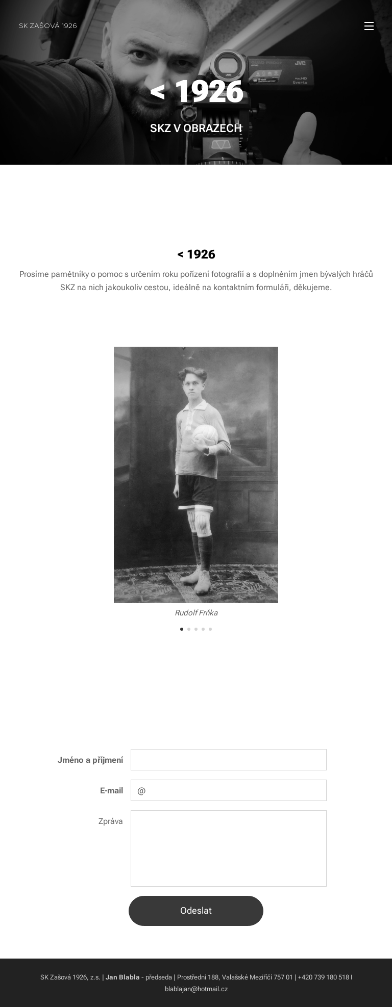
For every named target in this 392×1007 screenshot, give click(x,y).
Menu (369, 26)
